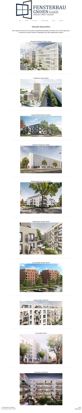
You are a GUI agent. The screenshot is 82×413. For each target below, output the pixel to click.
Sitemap (12, 407)
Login (79, 407)
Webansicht (78, 409)
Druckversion (5, 407)
